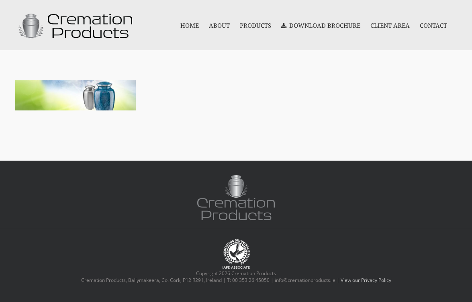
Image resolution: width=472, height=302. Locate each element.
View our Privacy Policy (366, 280)
